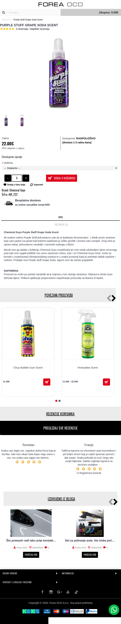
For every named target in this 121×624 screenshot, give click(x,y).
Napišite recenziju (40, 29)
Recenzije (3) (61, 224)
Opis (60, 217)
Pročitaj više (31, 554)
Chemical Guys (17, 190)
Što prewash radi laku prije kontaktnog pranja (31, 540)
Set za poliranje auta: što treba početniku (90, 540)
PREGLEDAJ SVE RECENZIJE (60, 428)
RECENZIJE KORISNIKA (60, 413)
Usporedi (38, 184)
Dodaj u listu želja (16, 184)
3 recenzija (22, 29)
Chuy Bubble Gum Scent (28, 367)
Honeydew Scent (88, 367)
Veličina (8, 162)
